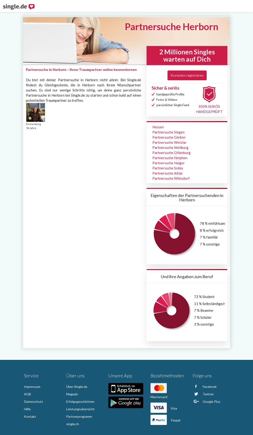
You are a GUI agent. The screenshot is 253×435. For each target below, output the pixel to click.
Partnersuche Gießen (168, 137)
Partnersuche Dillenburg (171, 153)
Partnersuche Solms (167, 168)
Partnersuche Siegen (168, 132)
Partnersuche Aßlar (167, 173)
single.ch (72, 424)
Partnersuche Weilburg (170, 147)
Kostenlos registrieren (187, 75)
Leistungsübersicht (80, 409)
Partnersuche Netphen (169, 158)
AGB (27, 394)
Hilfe (27, 409)
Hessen (158, 127)
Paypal (165, 420)
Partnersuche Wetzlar (169, 142)
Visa (163, 408)
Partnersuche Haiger (168, 163)
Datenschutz (33, 401)
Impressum (32, 387)
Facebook (205, 387)
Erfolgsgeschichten (80, 401)
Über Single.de (76, 387)
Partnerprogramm (79, 416)
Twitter (203, 394)
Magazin (72, 394)
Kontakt (30, 416)
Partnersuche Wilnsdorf (171, 178)
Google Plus (206, 401)
